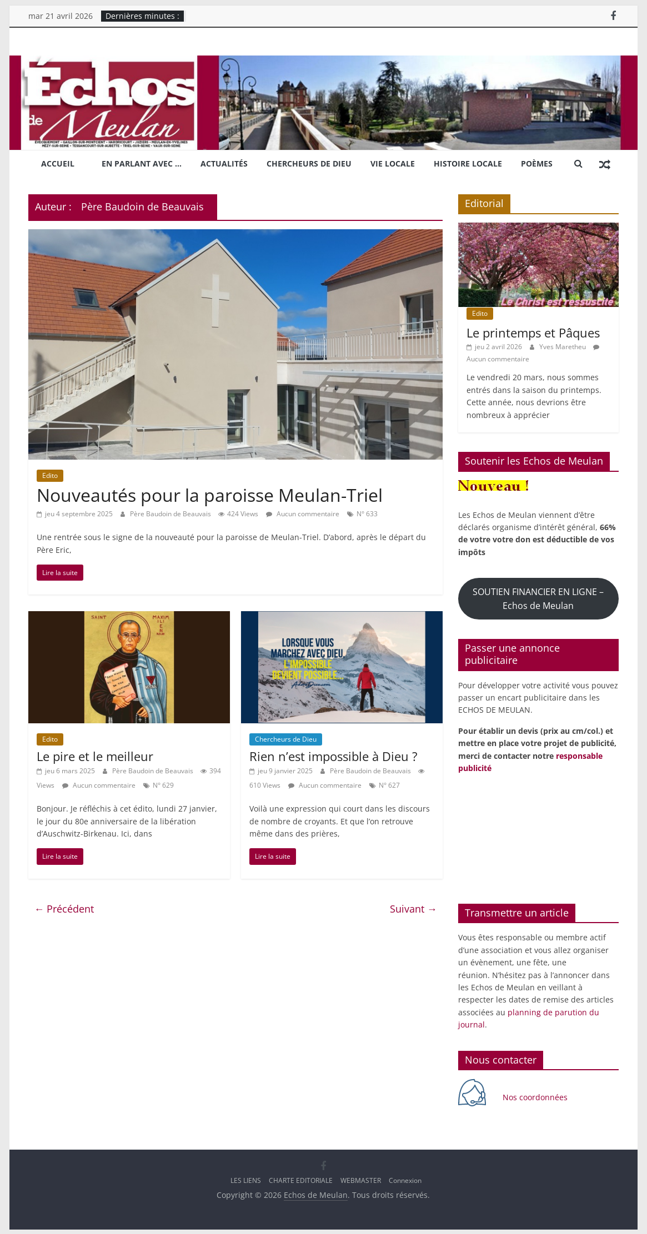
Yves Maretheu (563, 345)
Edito (50, 474)
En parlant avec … (142, 163)
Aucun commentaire (302, 512)
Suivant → (413, 907)
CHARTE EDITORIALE (301, 1179)
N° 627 (389, 784)
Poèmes (537, 163)
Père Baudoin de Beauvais (171, 512)
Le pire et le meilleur (95, 755)
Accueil (57, 163)
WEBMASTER (360, 1179)
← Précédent (64, 907)
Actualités (224, 163)
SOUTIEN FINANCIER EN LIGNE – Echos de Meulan (538, 598)
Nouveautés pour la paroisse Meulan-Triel (210, 494)
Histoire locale (468, 163)
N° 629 (163, 784)
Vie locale (392, 163)
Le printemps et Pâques (533, 332)
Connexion (405, 1179)
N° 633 (367, 512)
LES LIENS (245, 1179)
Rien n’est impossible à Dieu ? (333, 755)
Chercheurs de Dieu (309, 163)
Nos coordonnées (536, 1096)
